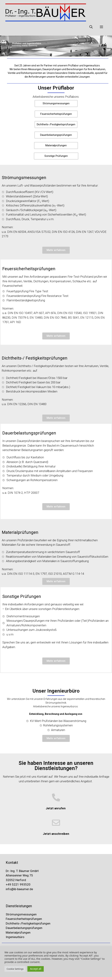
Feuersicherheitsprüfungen (24, 919)
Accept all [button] (35, 968)
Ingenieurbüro (15, 937)
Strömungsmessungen (21, 914)
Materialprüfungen (18, 932)
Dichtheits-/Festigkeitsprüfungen (28, 923)
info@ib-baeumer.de (19, 889)
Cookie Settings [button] (15, 968)
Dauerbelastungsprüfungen (24, 928)
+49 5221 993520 (18, 884)
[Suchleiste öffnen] (91, 26)
